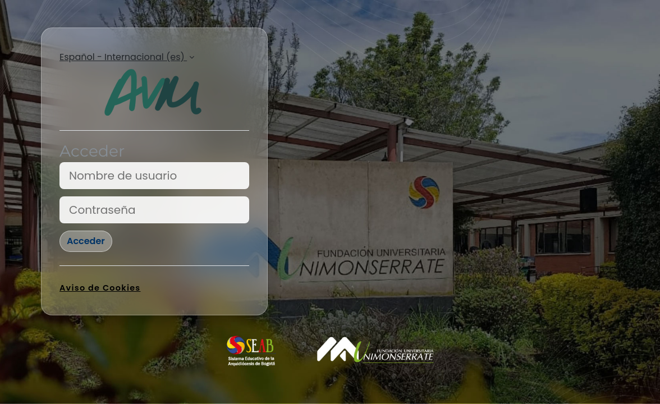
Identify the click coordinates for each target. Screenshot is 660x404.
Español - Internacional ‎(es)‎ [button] (123, 56)
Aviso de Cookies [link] (99, 287)
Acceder (86, 241)
